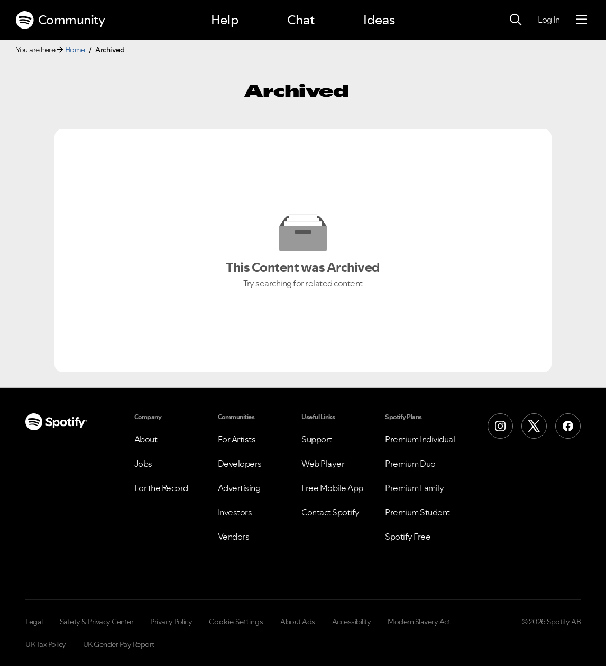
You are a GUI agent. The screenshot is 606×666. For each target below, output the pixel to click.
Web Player (322, 463)
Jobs (143, 463)
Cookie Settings (236, 621)
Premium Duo (410, 463)
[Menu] (581, 20)
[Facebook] (568, 426)
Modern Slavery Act (419, 621)
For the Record (161, 488)
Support (316, 439)
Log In (548, 19)
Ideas (379, 20)
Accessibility (351, 621)
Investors (235, 512)
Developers (240, 463)
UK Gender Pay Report (118, 644)
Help (224, 20)
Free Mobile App (332, 488)
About (146, 439)
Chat (301, 20)
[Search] (516, 20)
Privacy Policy (171, 621)
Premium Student (417, 512)
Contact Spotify (330, 512)
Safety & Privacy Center (97, 621)
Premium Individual (420, 439)
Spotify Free (407, 536)
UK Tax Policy (45, 644)
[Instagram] (500, 426)
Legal (34, 621)
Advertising (239, 488)
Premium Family (414, 488)
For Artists (237, 439)
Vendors (234, 536)
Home (75, 49)
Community (60, 20)
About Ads (297, 621)
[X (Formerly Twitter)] (534, 426)
